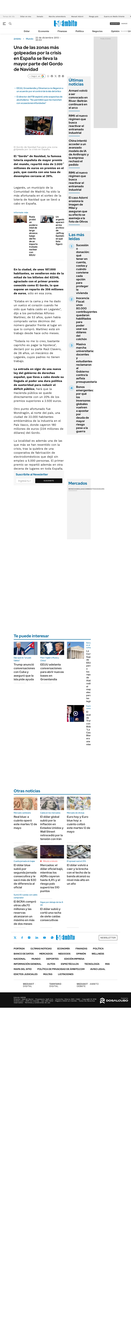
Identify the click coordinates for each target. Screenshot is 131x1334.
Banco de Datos (24, 953)
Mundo (29, 39)
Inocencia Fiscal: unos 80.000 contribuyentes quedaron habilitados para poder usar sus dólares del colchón (86, 318)
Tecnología (91, 963)
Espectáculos (70, 963)
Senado (40, 17)
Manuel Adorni (77, 17)
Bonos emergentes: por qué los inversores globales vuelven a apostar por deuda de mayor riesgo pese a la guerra (85, 409)
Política (80, 31)
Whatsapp (52, 937)
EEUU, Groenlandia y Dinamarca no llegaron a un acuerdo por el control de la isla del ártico (40, 90)
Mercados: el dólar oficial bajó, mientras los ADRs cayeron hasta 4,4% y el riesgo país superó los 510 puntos (51, 878)
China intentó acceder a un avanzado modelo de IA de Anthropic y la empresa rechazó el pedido (79, 152)
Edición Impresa (74, 958)
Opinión (115, 31)
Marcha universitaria (57, 17)
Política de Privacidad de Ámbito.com (61, 969)
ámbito (17, 39)
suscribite (115, 23)
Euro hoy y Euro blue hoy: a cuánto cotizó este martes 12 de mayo (78, 824)
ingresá (124, 23)
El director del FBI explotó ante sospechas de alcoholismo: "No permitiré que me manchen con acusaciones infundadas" (39, 100)
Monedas (72, 489)
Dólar (27, 31)
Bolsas (80, 489)
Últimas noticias (41, 948)
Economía (43, 31)
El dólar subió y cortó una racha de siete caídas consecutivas (50, 914)
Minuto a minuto (50, 861)
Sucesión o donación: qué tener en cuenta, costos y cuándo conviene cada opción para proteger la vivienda (82, 269)
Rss (107, 963)
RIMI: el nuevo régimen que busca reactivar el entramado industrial (78, 124)
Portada (19, 948)
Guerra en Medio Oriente (114, 17)
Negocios (97, 31)
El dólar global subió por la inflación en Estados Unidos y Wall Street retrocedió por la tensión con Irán (52, 828)
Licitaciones (65, 974)
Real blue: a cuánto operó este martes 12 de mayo (25, 822)
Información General (27, 963)
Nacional (20, 958)
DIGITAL (29, 985)
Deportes (52, 958)
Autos (51, 963)
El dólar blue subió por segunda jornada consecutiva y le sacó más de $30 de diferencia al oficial (25, 876)
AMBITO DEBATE (88, 985)
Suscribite (49, 481)
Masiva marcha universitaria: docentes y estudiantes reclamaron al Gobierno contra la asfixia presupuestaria (86, 363)
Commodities (90, 489)
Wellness (98, 953)
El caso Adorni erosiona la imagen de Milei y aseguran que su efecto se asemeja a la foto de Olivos (78, 209)
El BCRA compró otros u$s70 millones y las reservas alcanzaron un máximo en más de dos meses (25, 913)
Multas (47, 974)
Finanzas (62, 31)
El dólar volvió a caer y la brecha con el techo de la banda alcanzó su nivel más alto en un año (78, 874)
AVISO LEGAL (97, 969)
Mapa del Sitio (23, 969)
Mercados (46, 953)
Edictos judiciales (25, 974)
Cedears (100, 489)
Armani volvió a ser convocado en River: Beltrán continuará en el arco (78, 99)
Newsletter (124, 31)
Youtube (44, 938)
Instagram (29, 937)
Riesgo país (93, 17)
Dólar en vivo (25, 17)
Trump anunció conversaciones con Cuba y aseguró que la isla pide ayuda (24, 672)
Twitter (15, 937)
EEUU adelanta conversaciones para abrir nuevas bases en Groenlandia (52, 672)
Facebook (22, 937)
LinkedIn (36, 937)
